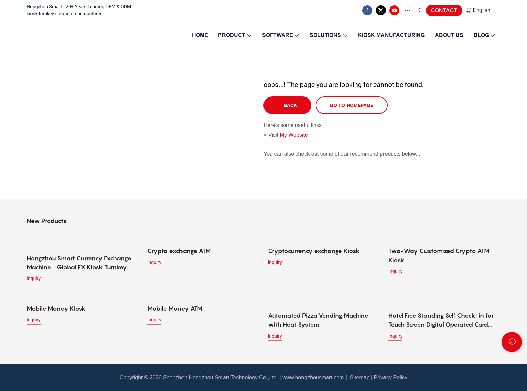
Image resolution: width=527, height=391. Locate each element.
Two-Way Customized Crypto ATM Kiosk (438, 255)
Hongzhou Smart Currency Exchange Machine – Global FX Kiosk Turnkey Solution (79, 263)
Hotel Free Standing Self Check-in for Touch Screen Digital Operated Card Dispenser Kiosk (441, 320)
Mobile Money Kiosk (56, 308)
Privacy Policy (391, 377)
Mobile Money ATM (174, 308)
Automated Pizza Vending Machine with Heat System (318, 320)
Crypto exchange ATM (179, 251)
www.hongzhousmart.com (313, 377)
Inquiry (34, 278)
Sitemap (358, 377)
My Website (294, 135)
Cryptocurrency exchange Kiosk (314, 251)
